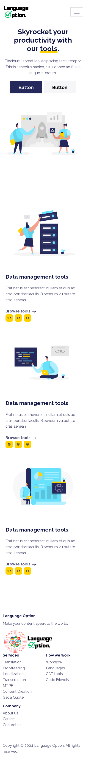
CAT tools (54, 674)
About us (10, 713)
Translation (12, 662)
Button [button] (26, 87)
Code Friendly (57, 680)
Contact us (12, 725)
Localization (13, 674)
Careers (9, 719)
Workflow (54, 662)
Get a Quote (13, 697)
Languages (55, 668)
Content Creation (17, 691)
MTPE (8, 686)
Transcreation (14, 680)
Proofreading (14, 668)
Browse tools (21, 311)
